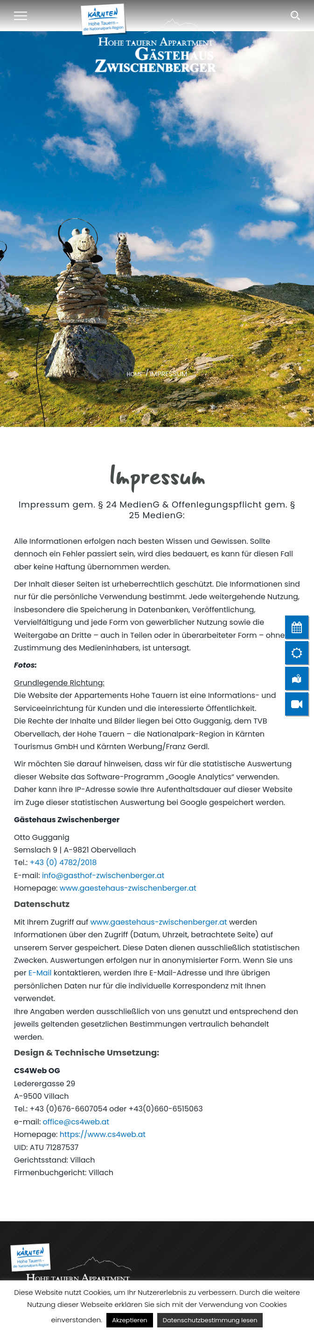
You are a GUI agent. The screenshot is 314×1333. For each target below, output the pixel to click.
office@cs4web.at (76, 1121)
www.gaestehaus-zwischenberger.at (128, 888)
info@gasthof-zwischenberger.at (103, 875)
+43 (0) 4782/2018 (63, 862)
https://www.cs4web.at (103, 1134)
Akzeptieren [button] (129, 1320)
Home (134, 374)
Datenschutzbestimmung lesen (210, 1320)
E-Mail (40, 973)
